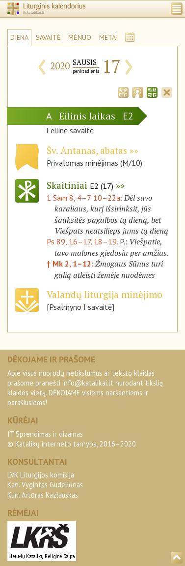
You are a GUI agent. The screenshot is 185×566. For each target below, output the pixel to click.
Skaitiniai (80, 185)
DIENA (19, 37)
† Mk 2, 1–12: (71, 263)
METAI (108, 37)
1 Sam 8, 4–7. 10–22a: (85, 198)
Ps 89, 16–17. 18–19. (82, 241)
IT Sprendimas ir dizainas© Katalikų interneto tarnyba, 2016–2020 (71, 438)
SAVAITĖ (48, 37)
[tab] (123, 91)
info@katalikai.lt (87, 382)
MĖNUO (79, 37)
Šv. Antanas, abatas (87, 150)
